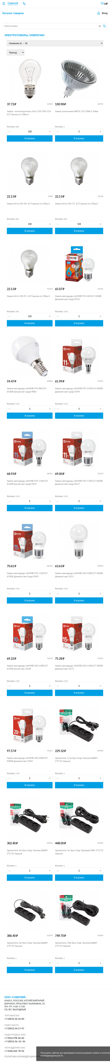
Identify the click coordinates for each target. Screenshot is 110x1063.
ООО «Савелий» (15, 997)
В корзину (30, 138)
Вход (105, 13)
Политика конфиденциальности (25, 1056)
